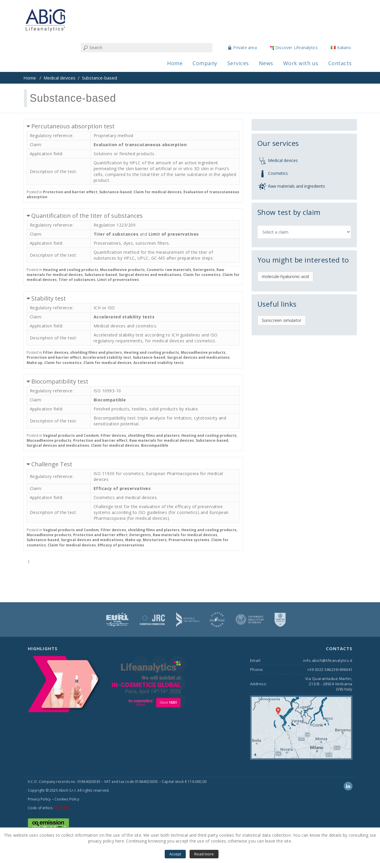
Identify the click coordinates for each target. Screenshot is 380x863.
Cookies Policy (66, 799)
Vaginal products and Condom (71, 435)
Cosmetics (278, 173)
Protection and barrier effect (70, 191)
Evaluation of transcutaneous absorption (140, 144)
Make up (34, 362)
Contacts (340, 63)
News (266, 63)
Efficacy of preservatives (122, 488)
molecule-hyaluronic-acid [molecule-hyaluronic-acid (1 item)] (285, 276)
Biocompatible (110, 400)
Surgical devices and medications (150, 274)
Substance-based (115, 191)
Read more (204, 854)
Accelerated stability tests (124, 317)
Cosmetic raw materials (169, 269)
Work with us (300, 63)
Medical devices (59, 78)
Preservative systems (188, 539)
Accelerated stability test (107, 357)
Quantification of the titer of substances (87, 216)
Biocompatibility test (59, 381)
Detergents (204, 269)
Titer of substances (116, 234)
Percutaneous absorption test (73, 126)
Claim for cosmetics (202, 274)
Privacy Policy (39, 799)
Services (238, 63)
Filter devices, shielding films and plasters (82, 352)
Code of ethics (40, 807)
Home (175, 63)
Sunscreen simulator (282, 320)
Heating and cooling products (70, 269)
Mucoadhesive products (122, 269)
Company (204, 63)
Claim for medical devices (157, 191)
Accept (175, 854)
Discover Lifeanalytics (296, 47)
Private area (245, 47)
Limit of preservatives (174, 234)
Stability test (48, 298)
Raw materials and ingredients (296, 186)
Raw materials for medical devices (161, 440)
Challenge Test (51, 464)
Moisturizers (155, 539)
